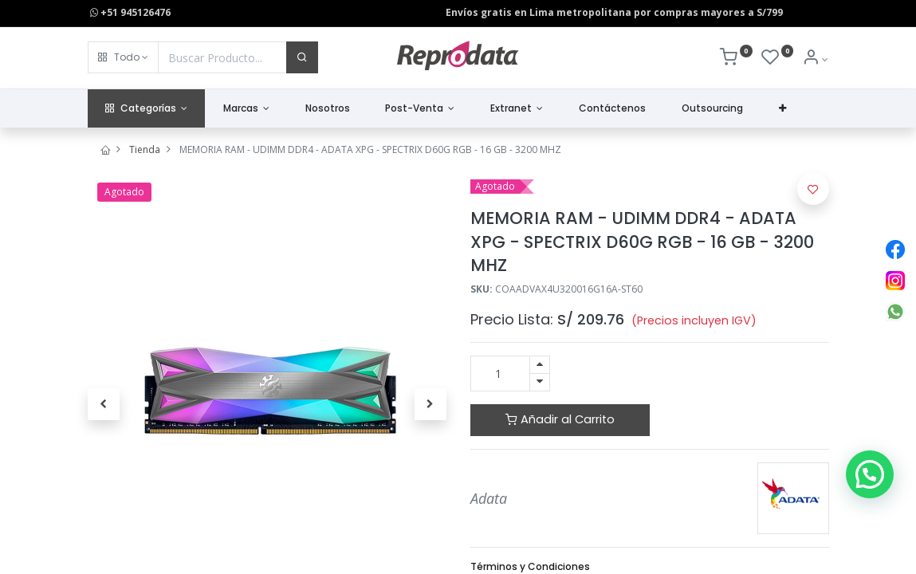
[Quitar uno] (539, 382)
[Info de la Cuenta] (815, 59)
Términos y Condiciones (530, 566)
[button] (123, 57)
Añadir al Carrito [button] (560, 419)
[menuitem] (327, 108)
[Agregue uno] (539, 364)
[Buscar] (302, 57)
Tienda (144, 149)
